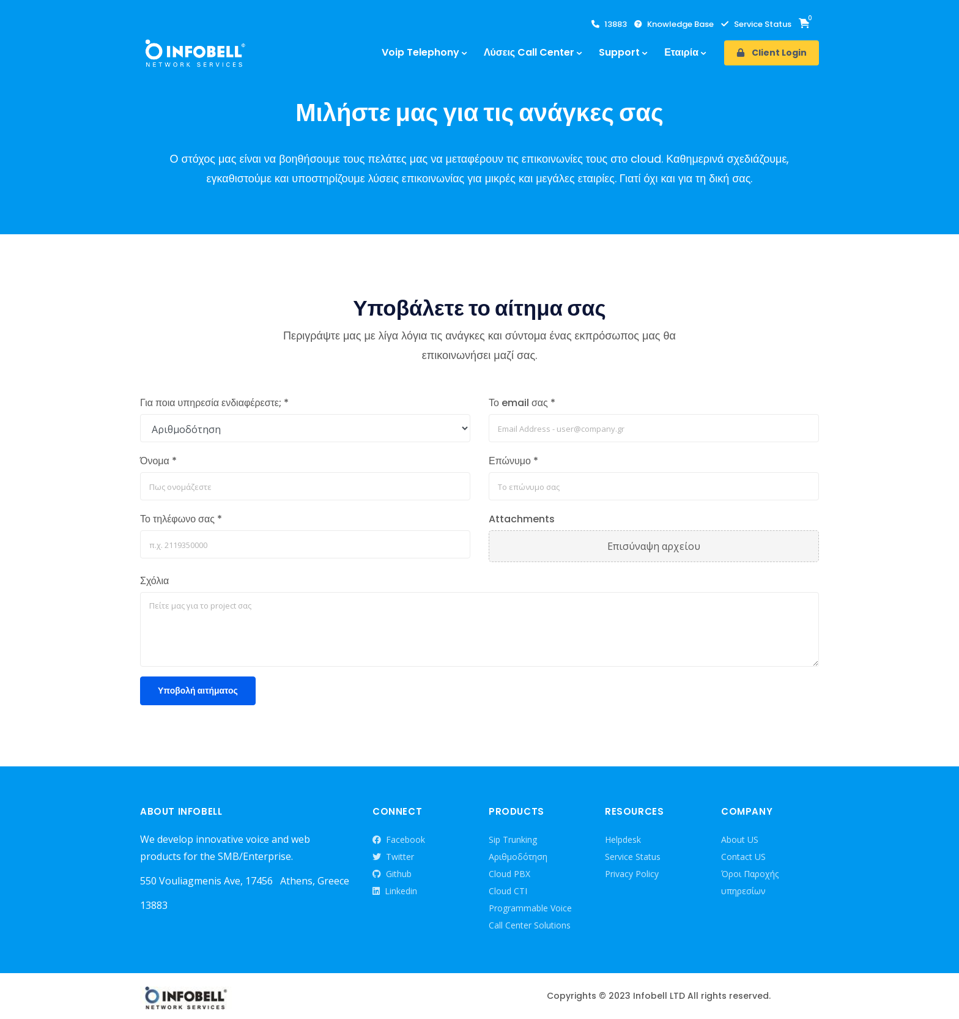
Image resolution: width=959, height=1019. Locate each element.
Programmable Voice (530, 908)
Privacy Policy (632, 874)
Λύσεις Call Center (529, 52)
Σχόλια (154, 581)
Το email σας (522, 403)
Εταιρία (681, 52)
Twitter (393, 857)
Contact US (743, 856)
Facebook (398, 840)
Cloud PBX (509, 874)
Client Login (771, 52)
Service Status (756, 24)
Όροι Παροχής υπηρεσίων (750, 882)
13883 (609, 24)
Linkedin (394, 891)
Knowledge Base (674, 24)
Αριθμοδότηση (518, 856)
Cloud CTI (508, 891)
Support (619, 52)
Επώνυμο (513, 461)
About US (739, 839)
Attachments (522, 519)
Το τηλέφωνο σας (181, 519)
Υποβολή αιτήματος (198, 690)
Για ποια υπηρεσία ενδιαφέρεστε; (214, 403)
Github (392, 874)
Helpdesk (623, 839)
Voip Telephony (420, 52)
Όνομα (158, 461)
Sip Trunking (513, 839)
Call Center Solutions (530, 925)
